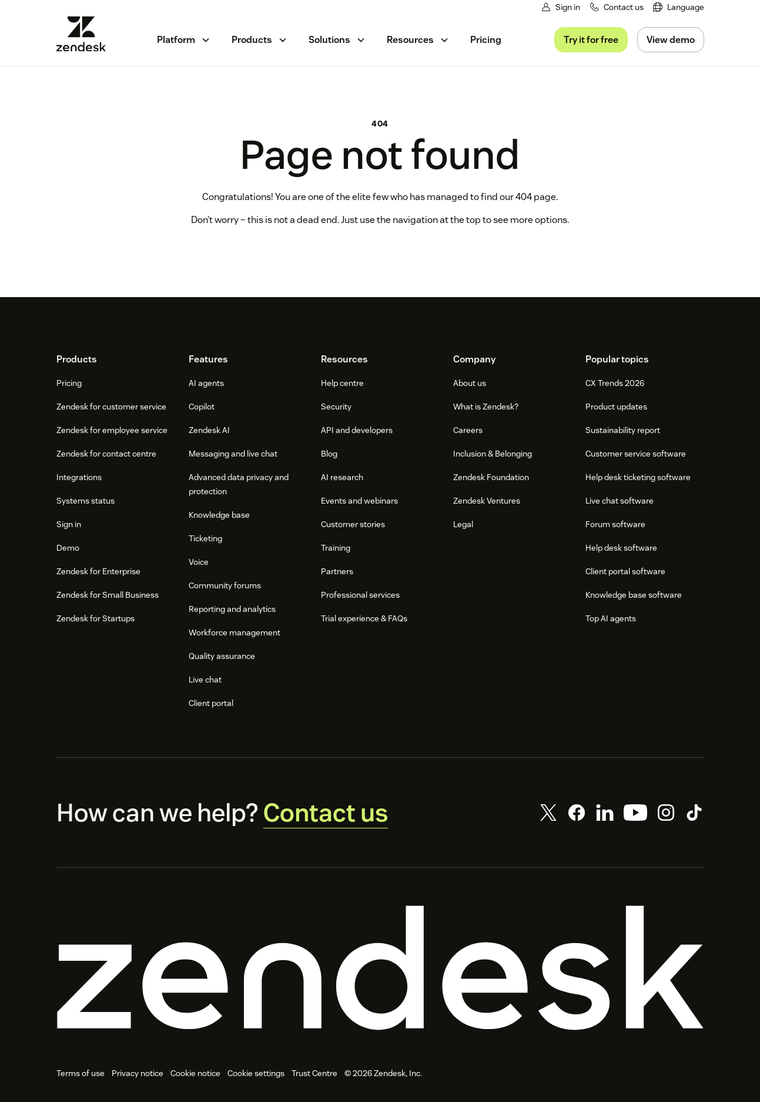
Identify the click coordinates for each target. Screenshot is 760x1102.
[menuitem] (678, 7)
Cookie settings (255, 1073)
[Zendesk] (380, 967)
